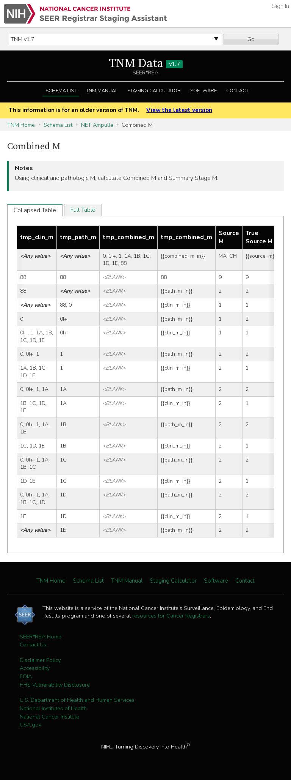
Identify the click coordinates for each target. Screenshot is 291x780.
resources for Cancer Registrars (171, 615)
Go (251, 39)
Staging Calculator (154, 90)
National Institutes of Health (53, 708)
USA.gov (30, 724)
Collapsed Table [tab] (35, 210)
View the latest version (179, 110)
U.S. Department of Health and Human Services (77, 700)
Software (203, 90)
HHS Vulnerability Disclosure (55, 685)
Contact (237, 90)
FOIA (26, 676)
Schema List (61, 90)
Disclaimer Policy (40, 660)
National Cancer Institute (49, 716)
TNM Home (21, 125)
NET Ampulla (97, 125)
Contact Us (33, 644)
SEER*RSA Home (40, 636)
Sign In (280, 6)
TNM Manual (102, 90)
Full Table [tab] (82, 210)
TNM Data (146, 63)
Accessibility (35, 668)
